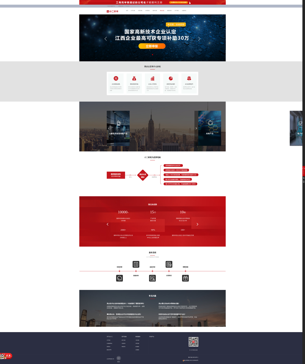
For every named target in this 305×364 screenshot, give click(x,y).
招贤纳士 (108, 346)
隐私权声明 (109, 349)
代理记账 (140, 10)
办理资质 (147, 10)
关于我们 (177, 10)
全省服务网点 (109, 343)
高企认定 (162, 10)
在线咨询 (123, 343)
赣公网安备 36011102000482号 (190, 360)
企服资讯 (184, 10)
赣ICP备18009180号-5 (193, 357)
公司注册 (133, 10)
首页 (127, 10)
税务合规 (155, 10)
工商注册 (137, 340)
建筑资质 (169, 10)
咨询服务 (137, 346)
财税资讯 (123, 346)
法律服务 (137, 349)
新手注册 (123, 340)
